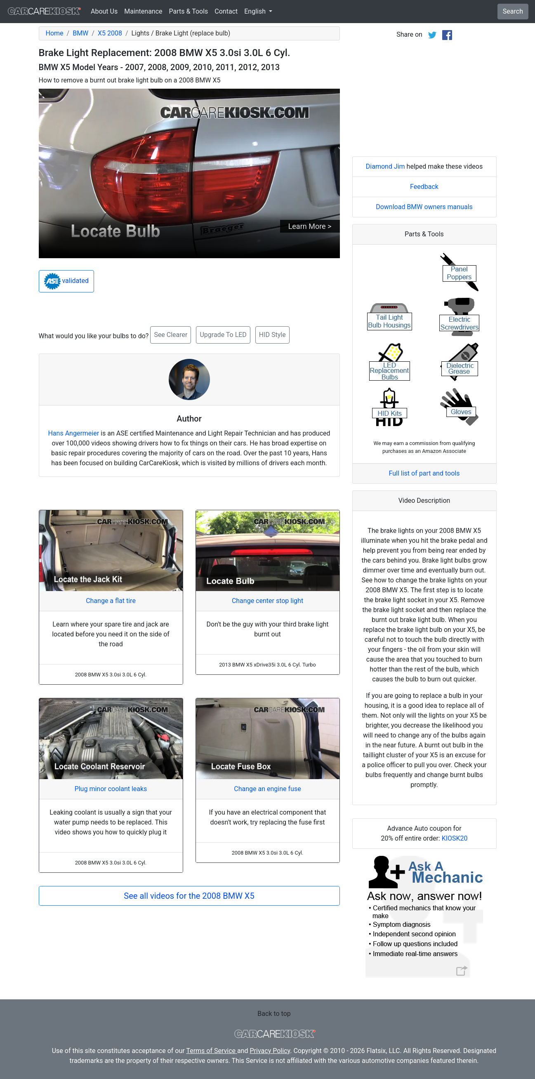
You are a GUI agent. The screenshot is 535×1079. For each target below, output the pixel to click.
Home (55, 33)
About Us (104, 11)
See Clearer (170, 335)
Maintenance (143, 11)
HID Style (272, 335)
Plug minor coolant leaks (111, 789)
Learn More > (310, 226)
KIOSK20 (455, 838)
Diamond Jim (385, 166)
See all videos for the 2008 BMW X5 (189, 896)
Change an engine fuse (267, 789)
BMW (80, 33)
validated (66, 281)
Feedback (424, 187)
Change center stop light (267, 601)
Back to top (273, 1014)
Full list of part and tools (424, 473)
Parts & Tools (188, 11)
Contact (226, 11)
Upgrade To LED (223, 335)
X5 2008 (110, 33)
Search (513, 11)
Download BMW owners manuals (424, 207)
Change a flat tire (111, 601)
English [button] (255, 11)
